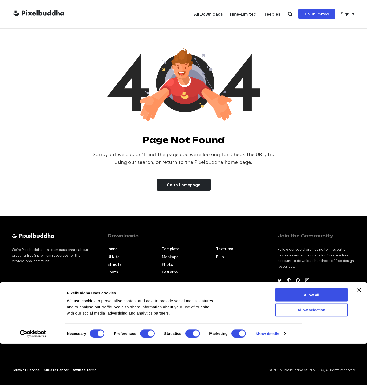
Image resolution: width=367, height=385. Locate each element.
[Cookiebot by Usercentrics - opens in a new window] (33, 375)
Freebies (271, 14)
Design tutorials (123, 309)
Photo (167, 264)
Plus (220, 257)
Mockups (170, 257)
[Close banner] (359, 331)
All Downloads (208, 14)
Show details (267, 375)
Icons (112, 249)
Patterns (170, 272)
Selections (118, 317)
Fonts (113, 272)
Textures (224, 249)
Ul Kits (114, 257)
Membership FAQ (231, 317)
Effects (115, 264)
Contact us (172, 317)
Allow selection (311, 351)
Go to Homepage (183, 184)
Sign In (347, 14)
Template (170, 249)
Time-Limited (242, 14)
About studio (174, 309)
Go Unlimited (317, 13)
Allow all (311, 336)
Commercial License (234, 309)
